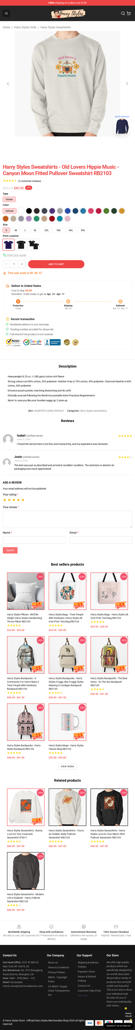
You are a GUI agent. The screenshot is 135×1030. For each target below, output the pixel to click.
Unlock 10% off (128, 1014)
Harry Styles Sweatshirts (55, 27)
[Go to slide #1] (58, 144)
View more (67, 766)
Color (6, 205)
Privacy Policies (56, 972)
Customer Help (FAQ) (89, 990)
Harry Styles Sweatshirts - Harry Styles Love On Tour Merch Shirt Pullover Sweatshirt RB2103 (108, 834)
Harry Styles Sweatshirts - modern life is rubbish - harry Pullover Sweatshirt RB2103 (25, 898)
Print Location (11, 235)
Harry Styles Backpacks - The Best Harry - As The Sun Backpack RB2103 (109, 682)
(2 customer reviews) (29, 181)
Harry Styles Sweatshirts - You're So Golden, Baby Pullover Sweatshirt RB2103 (66, 834)
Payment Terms (86, 971)
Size (5, 224)
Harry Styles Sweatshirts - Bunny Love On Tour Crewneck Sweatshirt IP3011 (25, 834)
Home (6, 27)
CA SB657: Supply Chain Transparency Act (59, 990)
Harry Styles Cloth (25, 27)
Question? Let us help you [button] (119, 1026)
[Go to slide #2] (76, 144)
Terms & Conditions (58, 967)
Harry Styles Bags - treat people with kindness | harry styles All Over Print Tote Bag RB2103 (66, 618)
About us (53, 962)
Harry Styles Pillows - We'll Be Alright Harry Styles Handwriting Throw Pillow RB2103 (24, 618)
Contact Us (84, 985)
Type (5, 193)
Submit (10, 550)
